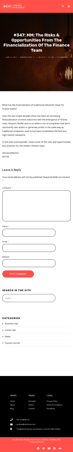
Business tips (11, 323)
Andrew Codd (26, 57)
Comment (7, 188)
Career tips (10, 330)
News (7, 336)
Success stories (12, 343)
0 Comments (62, 57)
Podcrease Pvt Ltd (36, 442)
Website (5, 257)
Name (5, 226)
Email (5, 241)
